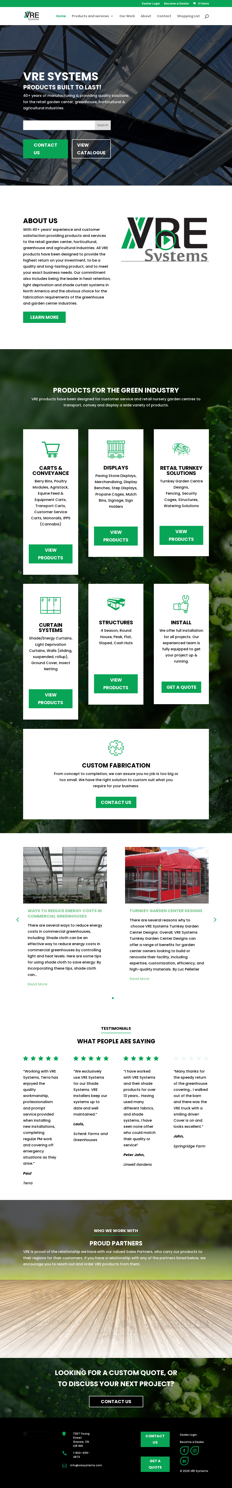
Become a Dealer (176, 3)
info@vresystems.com (86, 1465)
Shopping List (188, 16)
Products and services (90, 16)
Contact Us (45, 149)
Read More (37, 984)
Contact (164, 16)
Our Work (127, 16)
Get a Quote (181, 687)
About (146, 16)
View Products (50, 554)
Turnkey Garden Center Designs (166, 910)
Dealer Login (151, 3)
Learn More (44, 317)
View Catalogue (91, 149)
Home (61, 16)
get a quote (155, 1464)
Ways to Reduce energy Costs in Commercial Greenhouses (65, 913)
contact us (155, 1439)
